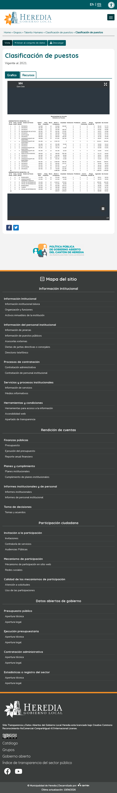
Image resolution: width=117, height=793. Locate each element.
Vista (7, 42)
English (92, 4)
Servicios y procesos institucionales (28, 382)
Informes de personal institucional (24, 497)
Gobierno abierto (16, 756)
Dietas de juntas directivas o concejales (27, 347)
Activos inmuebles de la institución (24, 315)
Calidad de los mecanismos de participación (34, 579)
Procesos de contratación (22, 362)
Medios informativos (16, 393)
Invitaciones (11, 538)
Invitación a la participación (23, 533)
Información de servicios (18, 388)
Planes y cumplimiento (19, 466)
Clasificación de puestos (59, 32)
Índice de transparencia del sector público (37, 762)
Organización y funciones (19, 310)
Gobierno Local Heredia (58, 725)
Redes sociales (13, 570)
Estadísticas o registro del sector (27, 672)
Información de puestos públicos (23, 336)
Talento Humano (33, 32)
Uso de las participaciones (20, 590)
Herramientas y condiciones (23, 402)
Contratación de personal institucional (26, 373)
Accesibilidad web (15, 414)
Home (7, 32)
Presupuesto (12, 445)
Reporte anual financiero (19, 456)
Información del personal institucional (30, 324)
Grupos (17, 32)
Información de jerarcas (18, 330)
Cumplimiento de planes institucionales (27, 477)
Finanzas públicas (16, 440)
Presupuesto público (18, 611)
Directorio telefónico (16, 352)
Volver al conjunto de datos (30, 42)
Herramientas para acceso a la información (29, 408)
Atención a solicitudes (17, 585)
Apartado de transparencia (20, 419)
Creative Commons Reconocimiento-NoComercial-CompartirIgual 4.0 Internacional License (57, 727)
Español (99, 4)
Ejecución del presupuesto (20, 451)
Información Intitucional (20, 298)
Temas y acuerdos (15, 512)
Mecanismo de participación (23, 559)
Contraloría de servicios (18, 544)
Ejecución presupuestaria (21, 631)
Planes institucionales (17, 471)
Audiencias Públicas (16, 549)
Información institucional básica (22, 304)
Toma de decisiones (18, 507)
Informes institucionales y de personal (30, 486)
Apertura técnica (14, 616)
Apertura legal (13, 622)
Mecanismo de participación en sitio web (28, 564)
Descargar (57, 42)
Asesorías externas (16, 341)
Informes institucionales (18, 492)
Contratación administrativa (20, 367)
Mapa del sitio (58, 279)
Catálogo (10, 743)
